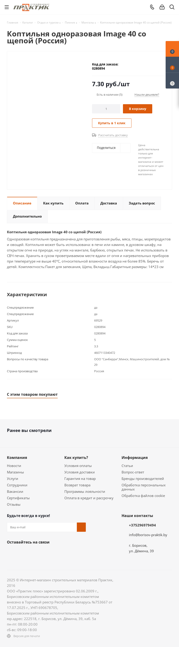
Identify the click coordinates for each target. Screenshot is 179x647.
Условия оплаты (78, 465)
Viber (69, 553)
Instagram (34, 553)
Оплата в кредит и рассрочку (88, 498)
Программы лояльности (84, 491)
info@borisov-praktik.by (148, 534)
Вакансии (15, 491)
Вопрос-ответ (133, 472)
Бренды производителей (143, 478)
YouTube (57, 553)
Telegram (46, 553)
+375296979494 (142, 525)
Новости (14, 465)
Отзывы (14, 504)
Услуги (12, 478)
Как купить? (76, 457)
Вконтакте (11, 553)
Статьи (127, 465)
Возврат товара (77, 485)
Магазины (15, 472)
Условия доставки (79, 472)
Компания (17, 457)
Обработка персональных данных (144, 487)
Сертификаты (18, 498)
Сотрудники (17, 485)
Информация (135, 457)
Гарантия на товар (80, 478)
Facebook (23, 553)
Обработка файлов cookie (143, 495)
